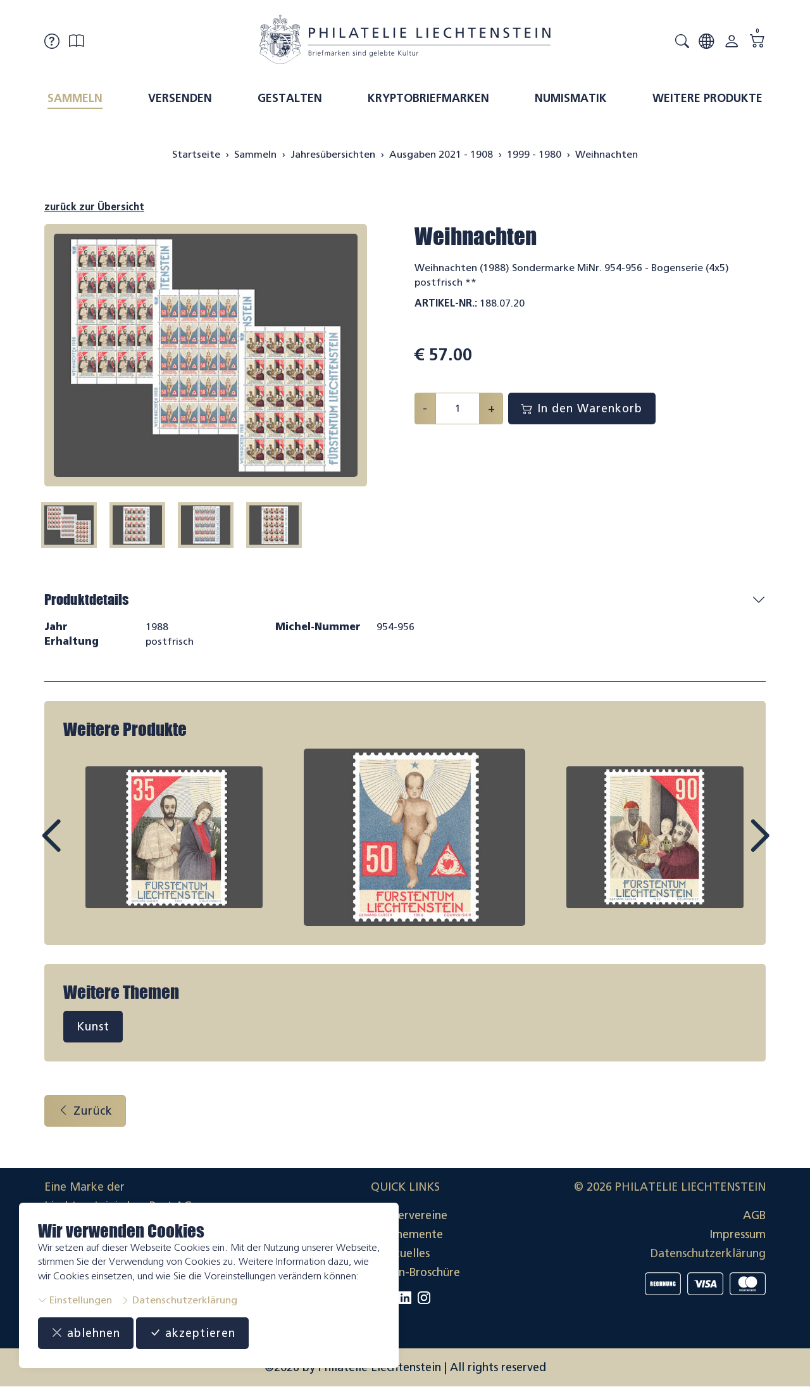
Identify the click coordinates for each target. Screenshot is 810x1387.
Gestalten (290, 98)
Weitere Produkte (707, 98)
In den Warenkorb (581, 408)
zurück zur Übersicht (94, 207)
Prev (80, 847)
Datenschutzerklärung (179, 1300)
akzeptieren (192, 1333)
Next (730, 847)
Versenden (180, 98)
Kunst (93, 1027)
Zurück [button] (85, 1111)
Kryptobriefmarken (428, 98)
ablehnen (85, 1333)
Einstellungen (75, 1300)
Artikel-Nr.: (445, 303)
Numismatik (571, 98)
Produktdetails (86, 599)
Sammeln (75, 98)
